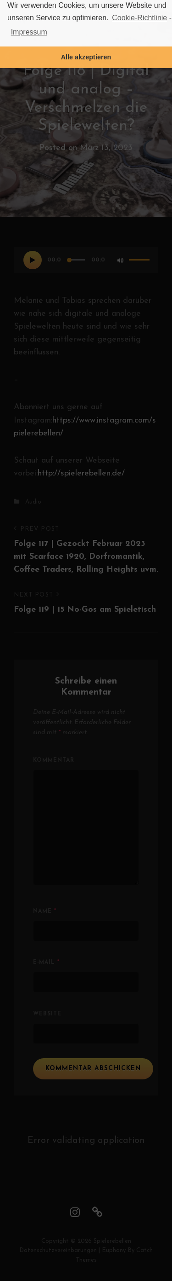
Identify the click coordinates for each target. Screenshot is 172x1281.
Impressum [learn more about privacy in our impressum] (29, 32)
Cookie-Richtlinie (139, 18)
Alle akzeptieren (86, 57)
